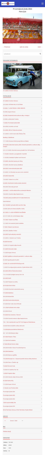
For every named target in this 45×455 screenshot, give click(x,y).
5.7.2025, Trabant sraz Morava (11, 227)
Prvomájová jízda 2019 (9, 406)
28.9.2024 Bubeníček (8, 296)
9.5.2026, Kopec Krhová (9, 112)
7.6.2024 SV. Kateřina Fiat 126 (10, 369)
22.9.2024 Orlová (7, 311)
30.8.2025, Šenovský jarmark (10, 187)
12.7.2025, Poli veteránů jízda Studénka (13, 223)
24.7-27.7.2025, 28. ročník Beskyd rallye (13, 216)
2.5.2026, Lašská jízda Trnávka (11, 119)
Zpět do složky (24, 47)
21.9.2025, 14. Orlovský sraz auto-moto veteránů (15, 172)
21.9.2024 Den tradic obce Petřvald (12, 304)
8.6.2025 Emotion (7, 241)
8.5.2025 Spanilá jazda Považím (11, 260)
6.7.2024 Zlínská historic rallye (11, 344)
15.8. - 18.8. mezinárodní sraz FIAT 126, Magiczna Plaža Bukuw (19, 322)
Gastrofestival (6, 201)
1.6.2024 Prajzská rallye (9, 373)
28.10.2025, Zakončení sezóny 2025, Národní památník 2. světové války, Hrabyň (21, 145)
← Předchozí (6, 47)
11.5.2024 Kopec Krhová (9, 384)
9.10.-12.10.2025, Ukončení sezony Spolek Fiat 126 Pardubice (19, 150)
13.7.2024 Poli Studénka (9, 340)
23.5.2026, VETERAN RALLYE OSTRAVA (13, 104)
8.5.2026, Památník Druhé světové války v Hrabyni (16, 115)
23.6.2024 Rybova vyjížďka (10, 355)
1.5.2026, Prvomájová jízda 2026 (11, 123)
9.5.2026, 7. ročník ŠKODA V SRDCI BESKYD (14, 108)
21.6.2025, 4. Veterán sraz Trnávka (12, 238)
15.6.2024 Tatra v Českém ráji (10, 362)
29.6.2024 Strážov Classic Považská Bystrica (14, 347)
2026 (16, 420)
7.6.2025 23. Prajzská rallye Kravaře (12, 245)
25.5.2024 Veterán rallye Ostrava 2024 (13, 377)
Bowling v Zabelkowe (8, 137)
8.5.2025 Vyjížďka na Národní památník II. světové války (17, 256)
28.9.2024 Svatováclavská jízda (11, 300)
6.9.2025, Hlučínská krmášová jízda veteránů (14, 183)
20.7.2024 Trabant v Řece (9, 337)
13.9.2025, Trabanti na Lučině (10, 179)
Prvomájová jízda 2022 (9, 399)
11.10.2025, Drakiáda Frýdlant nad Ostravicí (14, 157)
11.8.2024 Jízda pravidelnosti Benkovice (13, 329)
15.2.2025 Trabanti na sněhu (10, 282)
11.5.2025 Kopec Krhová (9, 252)
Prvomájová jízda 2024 (9, 391)
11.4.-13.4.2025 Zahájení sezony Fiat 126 (13, 274)
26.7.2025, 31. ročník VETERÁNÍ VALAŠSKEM (14, 212)
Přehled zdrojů (7, 431)
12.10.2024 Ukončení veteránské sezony (13, 289)
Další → (40, 47)
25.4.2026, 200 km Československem (12, 130)
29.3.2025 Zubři (7, 278)
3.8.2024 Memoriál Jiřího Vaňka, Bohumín (14, 326)
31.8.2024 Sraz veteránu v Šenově (12, 315)
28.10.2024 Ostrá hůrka (9, 285)
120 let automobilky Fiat (9, 402)
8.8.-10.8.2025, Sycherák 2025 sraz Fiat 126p (14, 205)
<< (5, 420)
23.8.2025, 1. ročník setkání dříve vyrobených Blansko (17, 190)
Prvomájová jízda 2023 (9, 395)
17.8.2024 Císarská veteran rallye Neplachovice (15, 318)
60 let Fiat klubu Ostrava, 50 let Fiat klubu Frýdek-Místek (18, 410)
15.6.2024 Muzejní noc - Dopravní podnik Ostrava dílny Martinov (20, 358)
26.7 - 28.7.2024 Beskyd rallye (10, 333)
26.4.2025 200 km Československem (12, 271)
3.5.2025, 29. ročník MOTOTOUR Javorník (13, 263)
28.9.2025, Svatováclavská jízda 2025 (12, 168)
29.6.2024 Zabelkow (8, 351)
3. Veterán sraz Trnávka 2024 (10, 388)
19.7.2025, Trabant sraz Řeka (10, 219)
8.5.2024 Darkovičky (8, 380)
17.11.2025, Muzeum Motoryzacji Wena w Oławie (16, 141)
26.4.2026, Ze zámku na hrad (10, 126)
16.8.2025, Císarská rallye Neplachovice (13, 194)
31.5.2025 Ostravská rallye (10, 249)
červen (12, 420)
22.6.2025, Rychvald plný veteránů (12, 234)
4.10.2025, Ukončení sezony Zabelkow (13, 165)
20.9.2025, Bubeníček (8, 176)
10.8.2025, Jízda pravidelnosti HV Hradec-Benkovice (16, 198)
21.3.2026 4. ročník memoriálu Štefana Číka (14, 134)
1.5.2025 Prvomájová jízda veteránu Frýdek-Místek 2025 (17, 267)
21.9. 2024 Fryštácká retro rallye (11, 307)
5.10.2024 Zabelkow (8, 293)
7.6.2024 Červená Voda (9, 366)
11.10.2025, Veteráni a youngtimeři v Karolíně (15, 154)
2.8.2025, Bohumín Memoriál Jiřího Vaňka (14, 208)
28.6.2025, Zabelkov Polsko (10, 230)
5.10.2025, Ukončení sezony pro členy (13, 161)
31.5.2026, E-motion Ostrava (10, 90)
